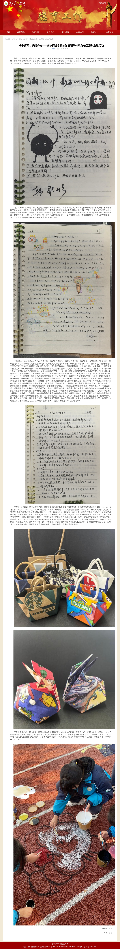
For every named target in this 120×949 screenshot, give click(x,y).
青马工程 (50, 32)
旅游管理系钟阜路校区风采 (44, 39)
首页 (8, 32)
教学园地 (19, 39)
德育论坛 (109, 32)
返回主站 (102, 3)
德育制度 (35, 32)
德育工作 (25, 39)
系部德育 (65, 32)
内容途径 (80, 32)
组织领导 (21, 32)
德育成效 (95, 32)
